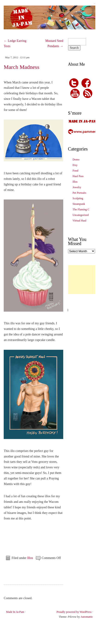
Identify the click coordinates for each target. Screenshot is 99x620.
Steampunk (79, 204)
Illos (30, 558)
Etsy (75, 165)
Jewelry (77, 187)
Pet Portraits (79, 192)
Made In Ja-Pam (94, 3)
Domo (76, 159)
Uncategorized (81, 215)
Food (75, 170)
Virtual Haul (80, 220)
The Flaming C (81, 209)
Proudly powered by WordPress (74, 612)
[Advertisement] (83, 279)
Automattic (87, 616)
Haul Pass (78, 176)
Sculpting (78, 198)
